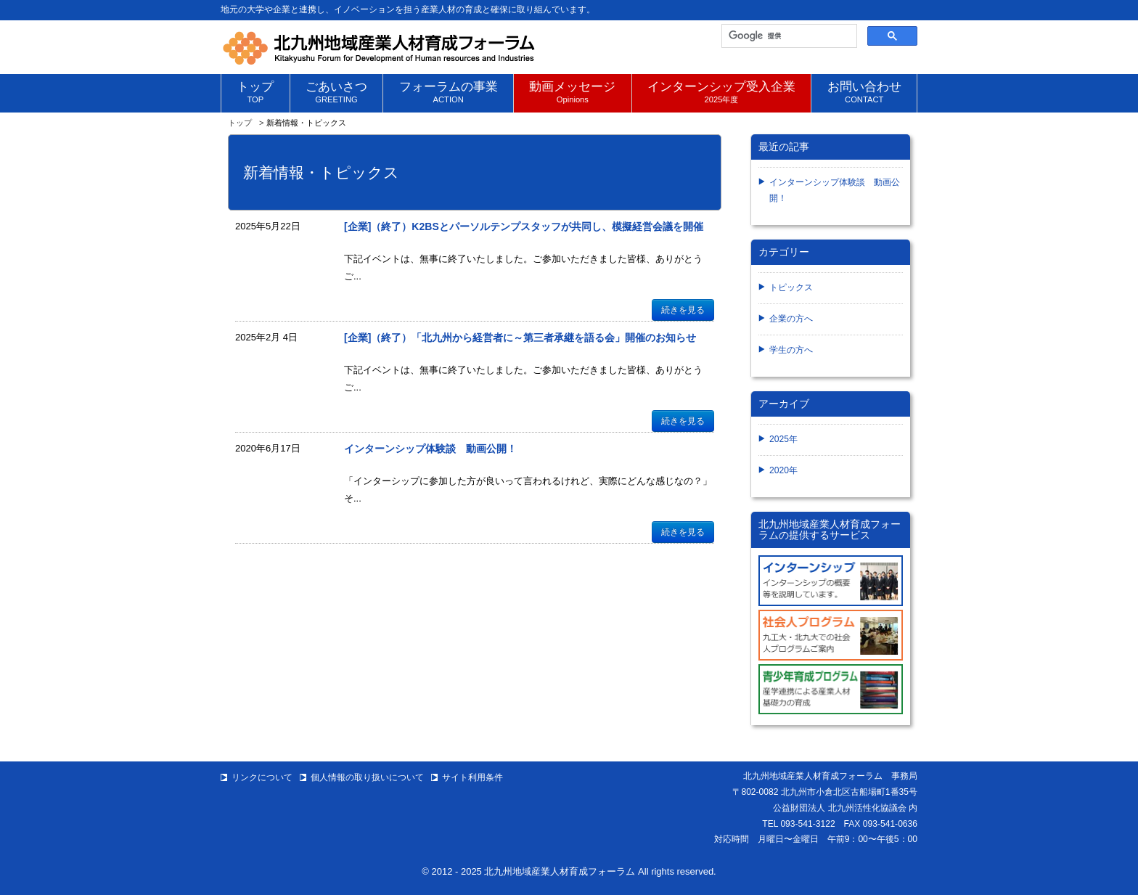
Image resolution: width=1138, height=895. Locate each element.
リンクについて (262, 777)
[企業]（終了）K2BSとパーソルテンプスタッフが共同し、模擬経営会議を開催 (523, 226)
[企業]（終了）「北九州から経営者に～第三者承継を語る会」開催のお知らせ (520, 337)
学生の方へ (791, 350)
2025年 (783, 439)
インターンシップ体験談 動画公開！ (430, 448)
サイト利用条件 (472, 777)
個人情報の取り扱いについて (367, 777)
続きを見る (683, 310)
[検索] (788, 36)
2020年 (783, 470)
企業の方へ (791, 319)
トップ (240, 122)
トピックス (791, 287)
